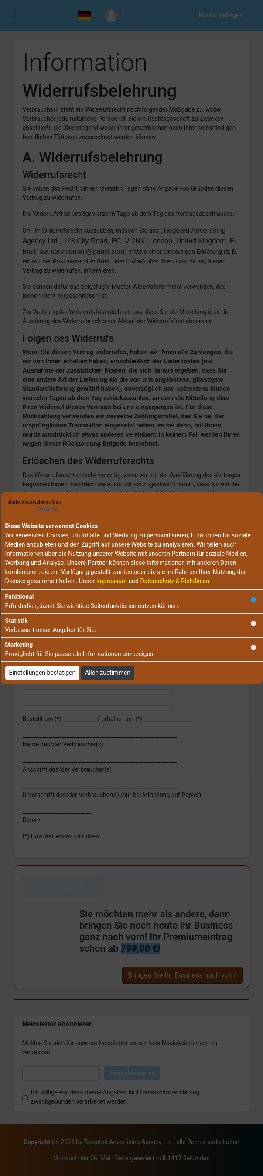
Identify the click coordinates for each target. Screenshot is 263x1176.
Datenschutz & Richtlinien (174, 581)
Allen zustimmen (107, 672)
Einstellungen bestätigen (42, 672)
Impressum (111, 581)
